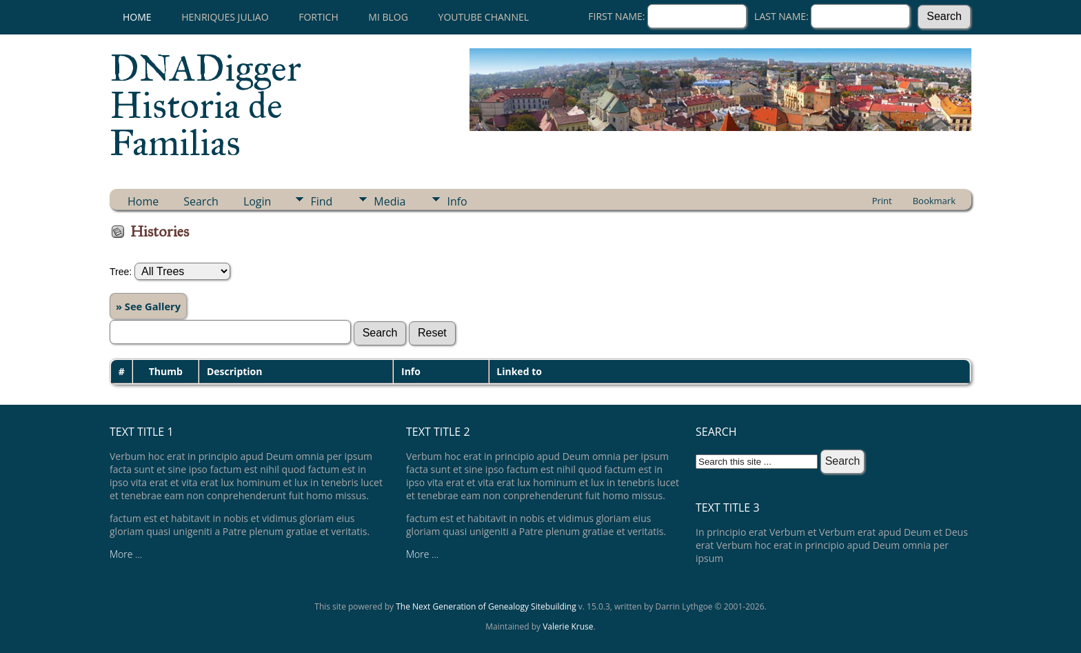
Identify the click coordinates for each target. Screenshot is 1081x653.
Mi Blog (388, 16)
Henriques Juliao (224, 16)
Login (257, 201)
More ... (126, 554)
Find (321, 201)
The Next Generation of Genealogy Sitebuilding (486, 606)
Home (137, 16)
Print (882, 200)
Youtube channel (483, 16)
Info (457, 201)
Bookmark (934, 200)
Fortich (319, 16)
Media (389, 201)
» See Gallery (148, 306)
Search (201, 201)
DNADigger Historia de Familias (205, 105)
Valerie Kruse (568, 626)
